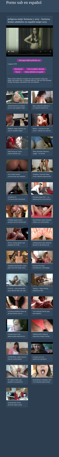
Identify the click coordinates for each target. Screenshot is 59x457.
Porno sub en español (24, 2)
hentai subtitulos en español (34, 72)
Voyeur (17, 72)
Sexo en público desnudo (35, 69)
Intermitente (19, 69)
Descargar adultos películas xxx (29, 60)
